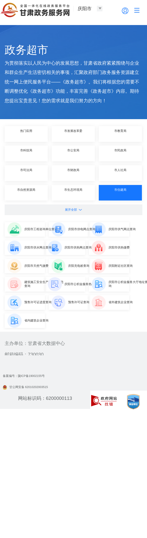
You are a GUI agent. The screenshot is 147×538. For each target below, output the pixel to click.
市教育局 (120, 133)
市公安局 (73, 153)
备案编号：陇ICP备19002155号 (36, 501)
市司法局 (26, 172)
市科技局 (26, 153)
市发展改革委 (73, 133)
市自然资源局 (26, 192)
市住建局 (120, 192)
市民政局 (120, 153)
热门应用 (26, 133)
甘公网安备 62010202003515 (36, 512)
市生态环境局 (73, 192)
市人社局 (120, 172)
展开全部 (73, 209)
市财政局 (73, 172)
